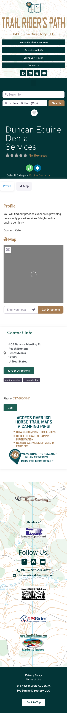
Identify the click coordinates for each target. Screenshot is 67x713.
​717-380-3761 (22, 398)
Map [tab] (24, 186)
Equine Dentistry (39, 175)
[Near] (24, 103)
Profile (9, 206)
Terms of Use (33, 679)
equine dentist (12, 380)
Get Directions (51, 309)
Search (58, 103)
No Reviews (37, 155)
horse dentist (32, 380)
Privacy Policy (33, 675)
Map (10, 239)
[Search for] (33, 94)
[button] (33, 83)
